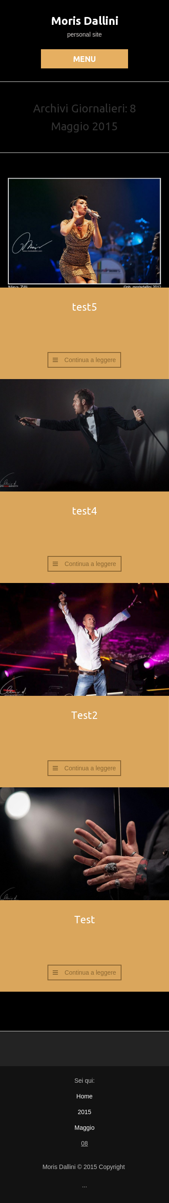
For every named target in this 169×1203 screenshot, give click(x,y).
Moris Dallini (84, 20)
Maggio (84, 1127)
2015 (84, 1111)
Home (84, 1096)
